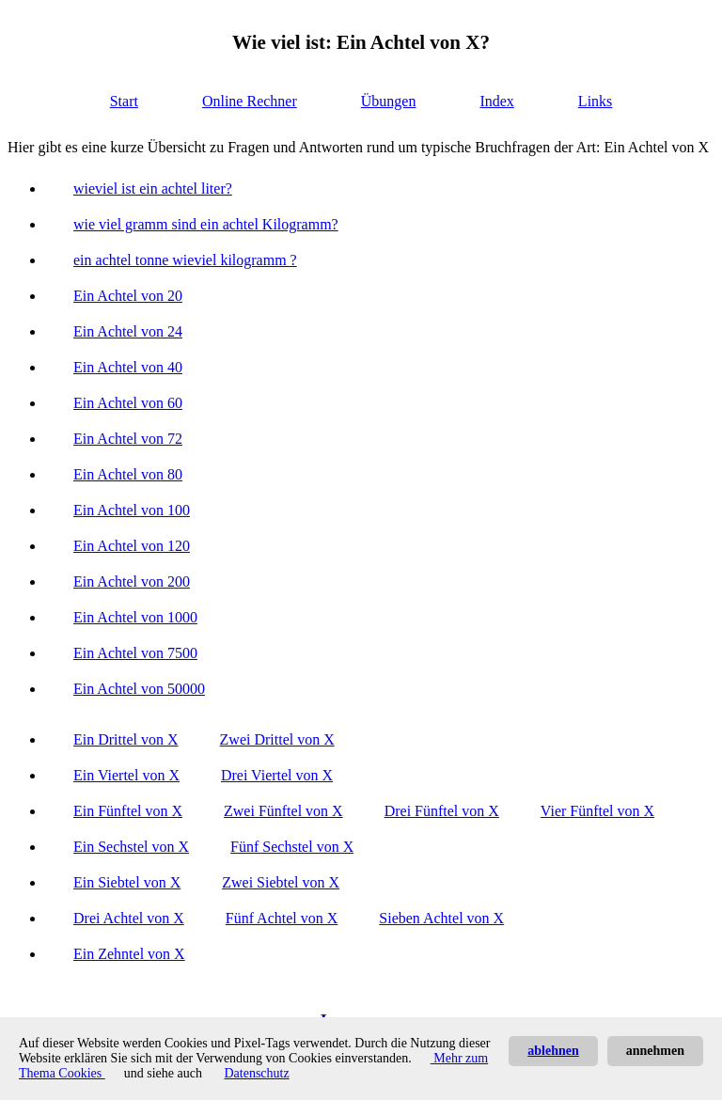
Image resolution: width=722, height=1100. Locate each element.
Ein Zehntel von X (129, 954)
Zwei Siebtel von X (280, 882)
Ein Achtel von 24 (127, 331)
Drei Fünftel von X (442, 811)
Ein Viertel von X (126, 775)
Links (595, 101)
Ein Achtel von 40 (127, 367)
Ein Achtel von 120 (131, 546)
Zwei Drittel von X (277, 739)
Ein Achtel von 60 (127, 403)
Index (496, 101)
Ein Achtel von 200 (131, 581)
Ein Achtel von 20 (127, 296)
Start (124, 101)
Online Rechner (249, 101)
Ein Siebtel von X (126, 882)
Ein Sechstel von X (131, 847)
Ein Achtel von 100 (131, 510)
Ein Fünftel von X (127, 811)
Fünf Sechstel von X (291, 847)
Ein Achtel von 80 (127, 474)
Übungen (388, 101)
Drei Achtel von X (128, 918)
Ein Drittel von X (126, 739)
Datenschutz (256, 1073)
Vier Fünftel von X (597, 811)
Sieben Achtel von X (441, 918)
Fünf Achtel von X (282, 918)
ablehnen (552, 1051)
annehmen (655, 1051)
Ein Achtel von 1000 (135, 617)
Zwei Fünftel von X (283, 811)
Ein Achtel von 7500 (135, 653)
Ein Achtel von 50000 (139, 689)
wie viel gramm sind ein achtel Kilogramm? (205, 224)
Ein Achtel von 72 (127, 439)
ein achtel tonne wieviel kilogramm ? (185, 260)
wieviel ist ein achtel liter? (152, 188)
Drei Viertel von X (277, 775)
